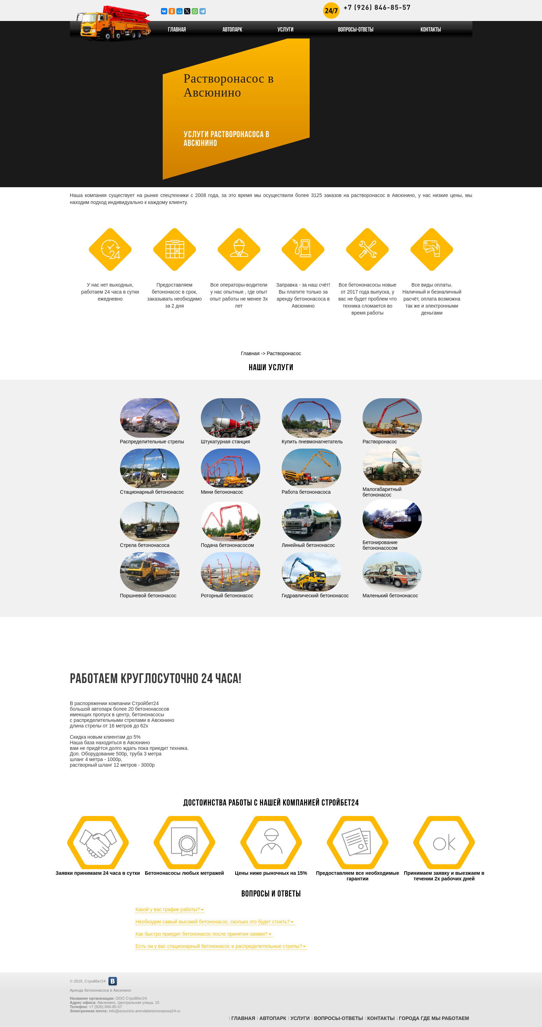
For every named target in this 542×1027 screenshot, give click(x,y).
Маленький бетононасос (392, 592)
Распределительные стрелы (152, 438)
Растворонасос (392, 438)
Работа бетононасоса (311, 489)
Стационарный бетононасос (152, 489)
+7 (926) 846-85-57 (377, 7)
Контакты (431, 30)
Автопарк (232, 30)
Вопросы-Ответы (355, 30)
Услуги (285, 30)
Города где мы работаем (434, 1018)
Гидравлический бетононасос (315, 592)
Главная (177, 30)
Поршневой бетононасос (150, 592)
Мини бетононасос (230, 489)
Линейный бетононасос (311, 542)
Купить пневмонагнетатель (312, 438)
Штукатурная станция (230, 438)
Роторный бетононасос (230, 592)
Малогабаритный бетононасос (392, 489)
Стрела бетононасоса (150, 542)
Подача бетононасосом (230, 542)
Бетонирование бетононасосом (392, 542)
